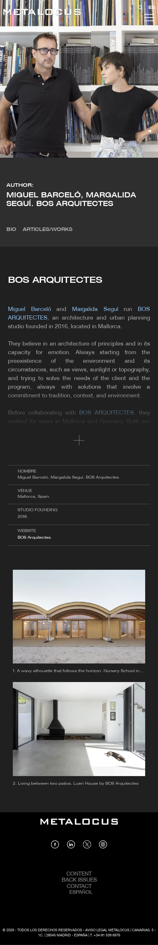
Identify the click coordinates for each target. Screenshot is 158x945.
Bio (11, 229)
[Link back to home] (42, 13)
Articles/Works (47, 229)
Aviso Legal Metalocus (107, 930)
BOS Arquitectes (34, 537)
